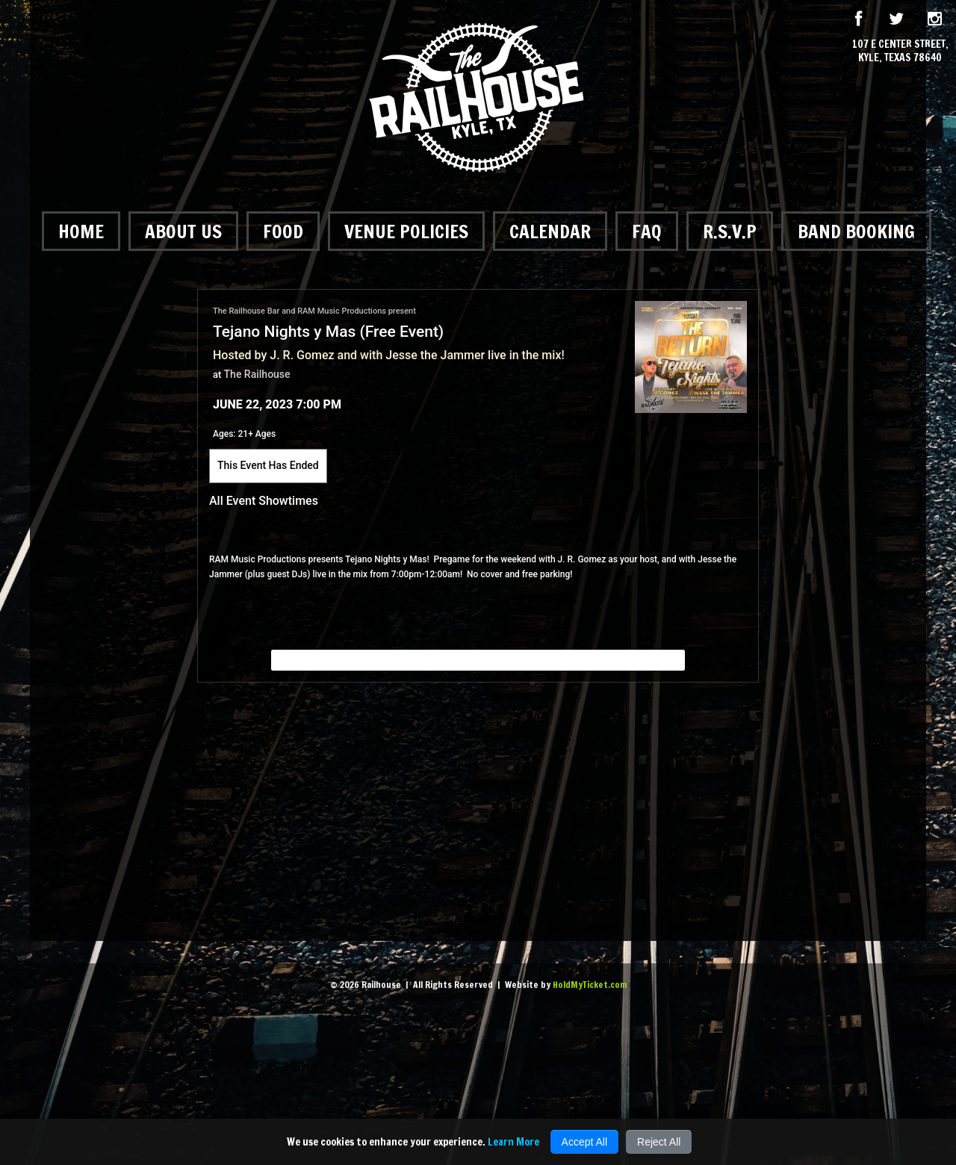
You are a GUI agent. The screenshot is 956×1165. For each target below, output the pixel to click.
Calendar (550, 231)
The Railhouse (257, 374)
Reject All (658, 1142)
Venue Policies (406, 231)
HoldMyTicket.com (590, 984)
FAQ (647, 231)
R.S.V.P (730, 231)
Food (283, 231)
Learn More (513, 1141)
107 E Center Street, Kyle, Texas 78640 (900, 50)
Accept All (584, 1142)
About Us (183, 231)
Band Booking (856, 231)
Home (81, 231)
